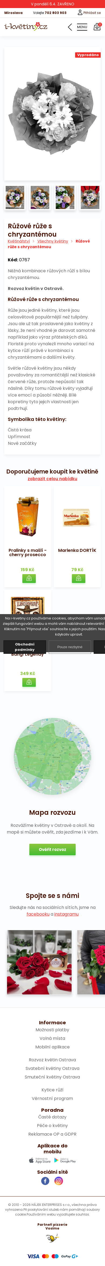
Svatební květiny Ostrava (52, 1068)
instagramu (66, 914)
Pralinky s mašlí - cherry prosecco (28, 552)
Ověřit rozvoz (52, 849)
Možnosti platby (52, 1030)
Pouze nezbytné (69, 647)
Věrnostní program (52, 1098)
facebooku (38, 914)
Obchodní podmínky (24, 647)
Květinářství (19, 241)
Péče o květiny (52, 1125)
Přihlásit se (89, 12)
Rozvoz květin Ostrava (52, 1060)
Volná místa (52, 1038)
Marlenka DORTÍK (77, 550)
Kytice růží (52, 1090)
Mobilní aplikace (52, 1047)
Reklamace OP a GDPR (52, 1134)
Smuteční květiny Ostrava (52, 1077)
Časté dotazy (52, 1117)
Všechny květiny (52, 241)
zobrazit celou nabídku (52, 479)
